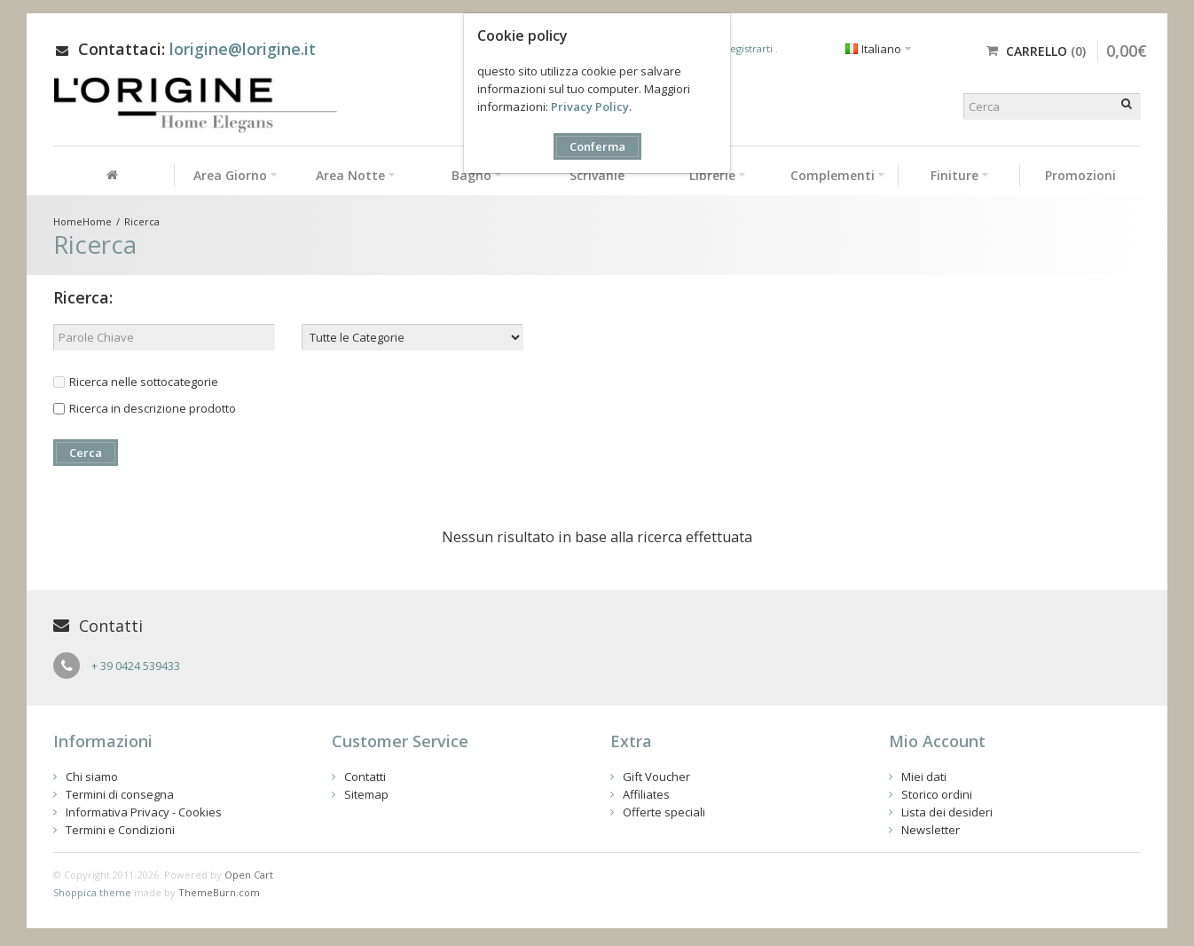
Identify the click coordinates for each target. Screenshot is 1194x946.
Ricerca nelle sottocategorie (135, 382)
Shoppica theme (92, 892)
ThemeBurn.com (219, 892)
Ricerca (142, 221)
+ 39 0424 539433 (135, 666)
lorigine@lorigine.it (242, 48)
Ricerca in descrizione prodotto (144, 408)
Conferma (597, 146)
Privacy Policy (590, 106)
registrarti (750, 48)
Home (97, 221)
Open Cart (248, 874)
